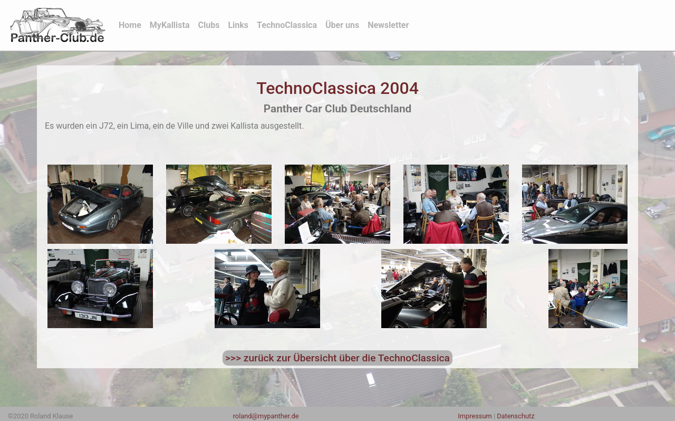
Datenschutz (515, 416)
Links (238, 25)
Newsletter (388, 25)
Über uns (342, 25)
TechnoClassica (287, 25)
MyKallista (170, 25)
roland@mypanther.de (266, 416)
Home (132, 24)
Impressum (474, 416)
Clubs (209, 25)
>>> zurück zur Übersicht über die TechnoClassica (337, 358)
